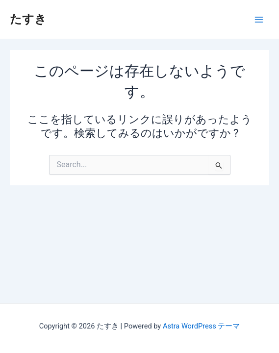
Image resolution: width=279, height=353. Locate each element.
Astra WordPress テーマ (201, 326)
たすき (28, 19)
